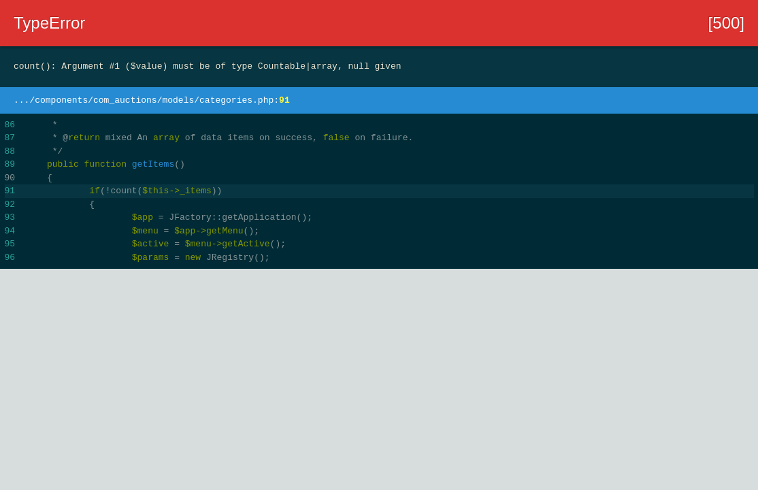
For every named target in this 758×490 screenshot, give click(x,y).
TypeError (49, 23)
